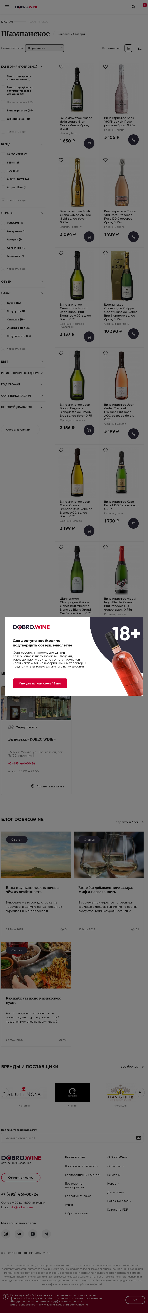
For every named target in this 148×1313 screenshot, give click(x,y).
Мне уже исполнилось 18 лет (40, 683)
